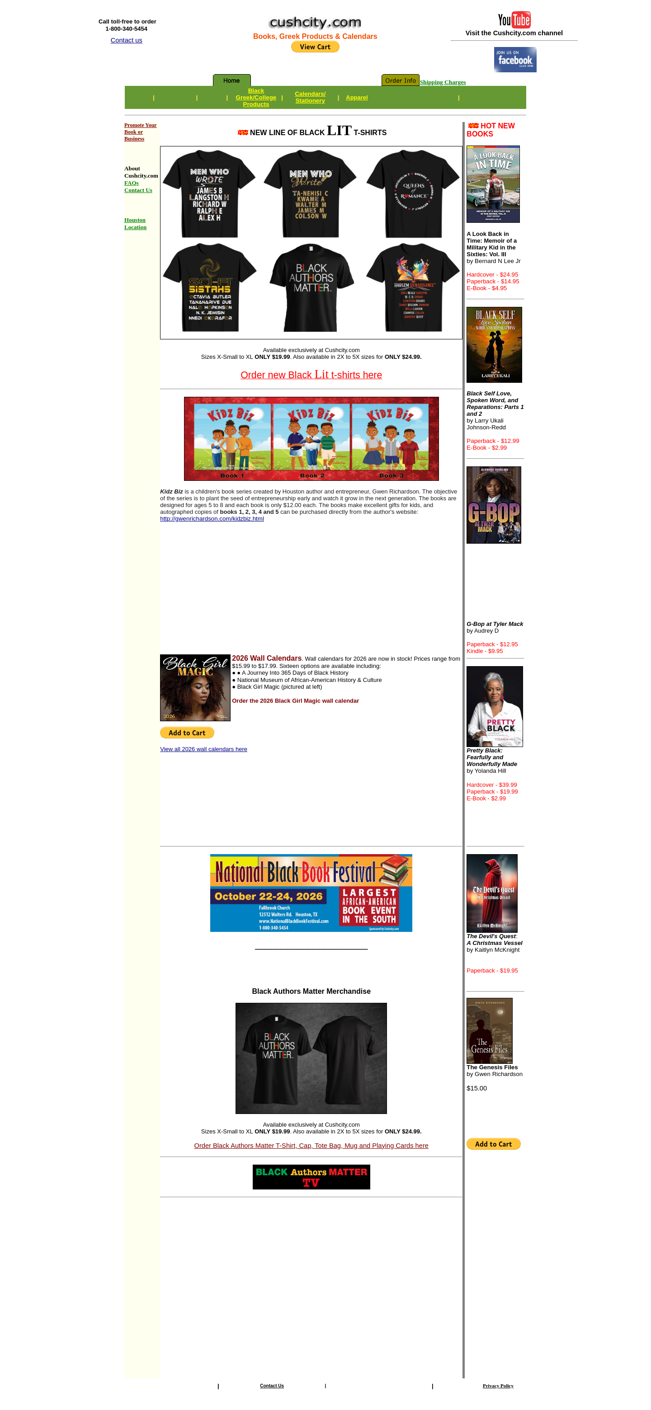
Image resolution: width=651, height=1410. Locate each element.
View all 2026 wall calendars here (203, 749)
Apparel (357, 97)
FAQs (131, 182)
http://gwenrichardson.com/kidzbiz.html (212, 518)
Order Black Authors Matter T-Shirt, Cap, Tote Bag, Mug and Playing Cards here (311, 1145)
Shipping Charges (443, 82)
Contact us (126, 40)
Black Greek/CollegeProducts (256, 97)
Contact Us (272, 1385)
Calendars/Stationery (310, 97)
